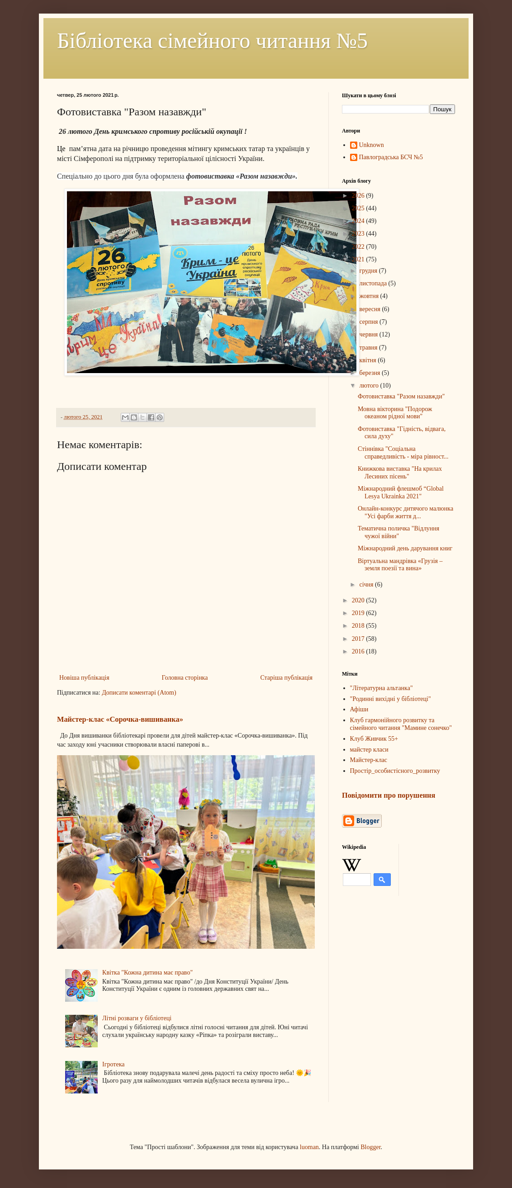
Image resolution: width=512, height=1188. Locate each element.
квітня (368, 360)
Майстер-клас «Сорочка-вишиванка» (120, 719)
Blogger (370, 1147)
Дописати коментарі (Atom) (139, 692)
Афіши (359, 709)
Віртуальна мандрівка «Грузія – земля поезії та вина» (400, 565)
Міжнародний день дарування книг (405, 548)
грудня (369, 270)
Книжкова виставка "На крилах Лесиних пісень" (400, 472)
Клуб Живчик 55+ (374, 738)
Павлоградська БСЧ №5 (391, 157)
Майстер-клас (369, 760)
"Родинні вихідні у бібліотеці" (390, 699)
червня (369, 334)
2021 (359, 259)
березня (370, 372)
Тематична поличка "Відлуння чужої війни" (398, 532)
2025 (359, 208)
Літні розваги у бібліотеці (136, 1018)
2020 (359, 600)
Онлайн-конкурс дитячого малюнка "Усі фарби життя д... (405, 512)
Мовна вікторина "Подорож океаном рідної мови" (395, 413)
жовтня (369, 296)
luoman (309, 1147)
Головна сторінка (185, 677)
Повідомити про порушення (388, 795)
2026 (359, 195)
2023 (359, 233)
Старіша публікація (286, 677)
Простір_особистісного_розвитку (395, 770)
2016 (359, 651)
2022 (359, 246)
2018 (359, 625)
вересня (370, 309)
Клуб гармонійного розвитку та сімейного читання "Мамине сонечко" (401, 724)
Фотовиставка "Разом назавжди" (401, 396)
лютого (369, 385)
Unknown (371, 145)
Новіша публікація (84, 677)
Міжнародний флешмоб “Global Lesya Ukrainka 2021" (401, 492)
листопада (373, 283)
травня (369, 347)
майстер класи (369, 749)
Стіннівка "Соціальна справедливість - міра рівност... (403, 452)
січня (367, 584)
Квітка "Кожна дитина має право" (147, 972)
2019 (359, 613)
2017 (359, 638)
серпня (369, 321)
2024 (359, 221)
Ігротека (113, 1064)
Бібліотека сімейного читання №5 (212, 40)
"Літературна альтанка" (381, 688)
